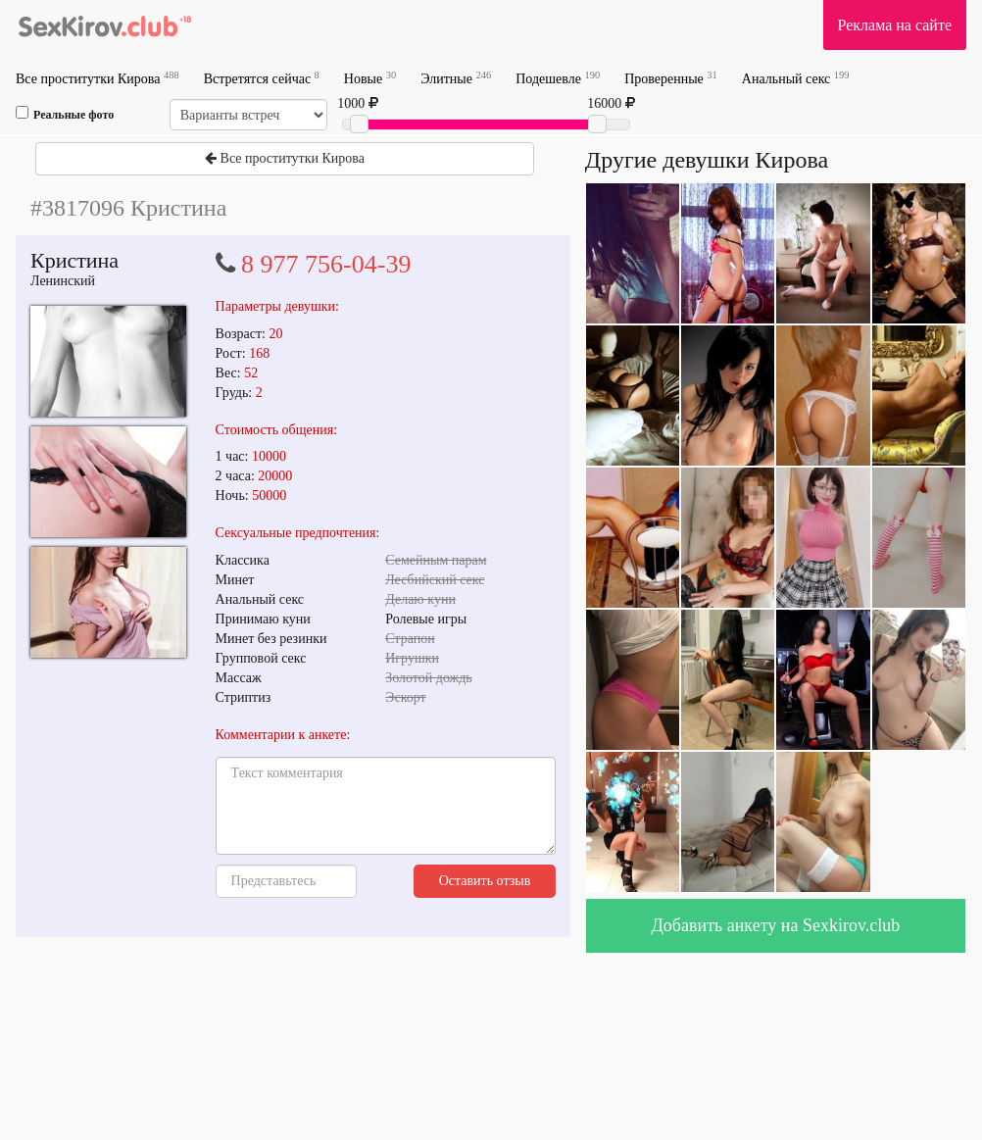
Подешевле (558, 78)
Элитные (455, 78)
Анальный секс (796, 78)
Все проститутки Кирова (97, 78)
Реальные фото (65, 114)
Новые (370, 78)
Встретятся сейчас (261, 78)
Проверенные (670, 78)
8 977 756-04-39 (326, 264)
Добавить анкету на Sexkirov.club (776, 925)
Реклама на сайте (895, 25)
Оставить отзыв (485, 880)
